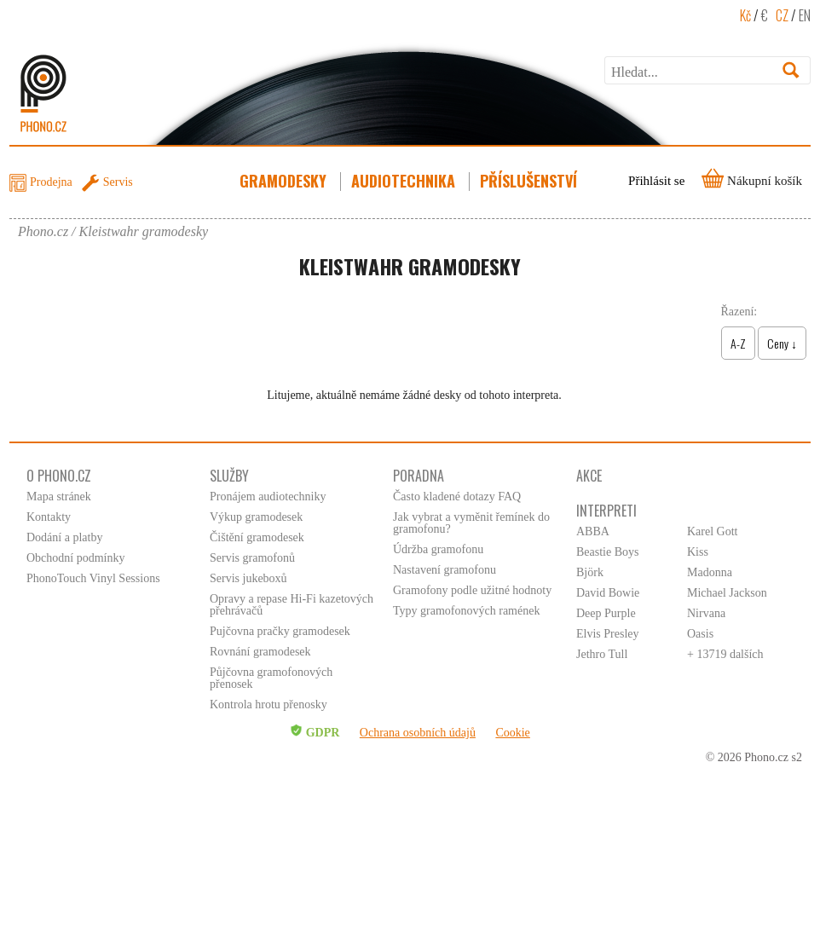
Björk (589, 572)
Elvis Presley (607, 633)
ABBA (592, 531)
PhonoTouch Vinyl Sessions (93, 578)
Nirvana (706, 613)
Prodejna (51, 182)
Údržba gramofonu (438, 549)
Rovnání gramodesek (260, 651)
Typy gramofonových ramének (466, 610)
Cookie (512, 732)
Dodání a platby (64, 537)
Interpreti (606, 510)
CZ (782, 15)
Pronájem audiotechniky (268, 496)
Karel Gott (712, 531)
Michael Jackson (727, 592)
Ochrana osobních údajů (418, 732)
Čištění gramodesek (257, 537)
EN (805, 15)
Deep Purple (606, 613)
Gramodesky (285, 181)
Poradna (418, 475)
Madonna (709, 572)
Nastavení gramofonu (444, 569)
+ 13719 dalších (725, 654)
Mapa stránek (58, 496)
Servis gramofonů (252, 557)
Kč (745, 15)
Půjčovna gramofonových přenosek (271, 678)
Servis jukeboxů (248, 578)
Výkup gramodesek (256, 517)
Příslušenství (530, 181)
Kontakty (48, 517)
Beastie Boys (607, 552)
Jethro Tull (601, 654)
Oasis (700, 633)
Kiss (697, 552)
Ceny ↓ (782, 343)
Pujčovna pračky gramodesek (280, 631)
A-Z (738, 343)
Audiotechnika (405, 181)
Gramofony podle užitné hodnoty (472, 590)
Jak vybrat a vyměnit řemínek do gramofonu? (471, 523)
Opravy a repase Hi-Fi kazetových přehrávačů (291, 604)
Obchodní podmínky (75, 557)
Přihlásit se (656, 181)
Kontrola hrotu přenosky (268, 704)
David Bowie (607, 592)
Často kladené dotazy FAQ (457, 496)
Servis (118, 182)
